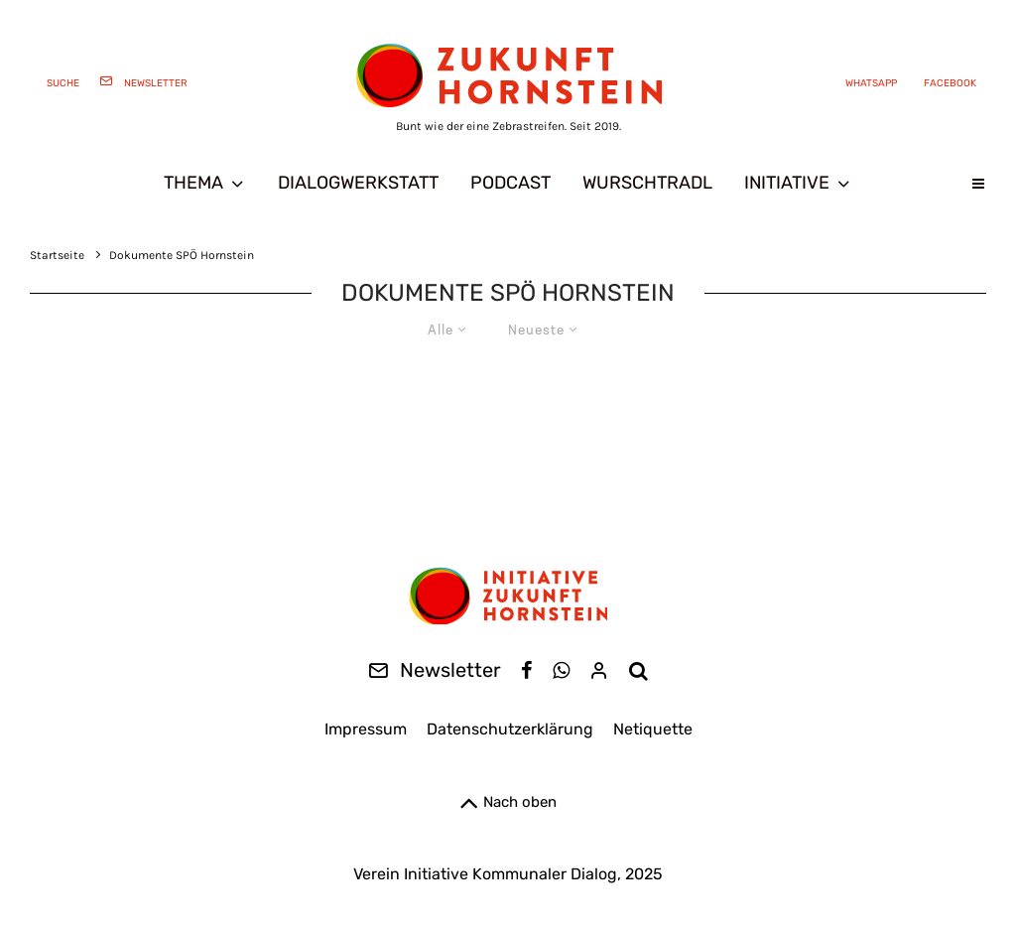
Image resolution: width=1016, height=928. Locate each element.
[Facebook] (946, 82)
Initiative (786, 183)
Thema (193, 183)
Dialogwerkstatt (358, 183)
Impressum (365, 729)
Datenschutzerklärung (510, 729)
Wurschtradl (647, 183)
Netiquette (653, 729)
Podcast (510, 183)
